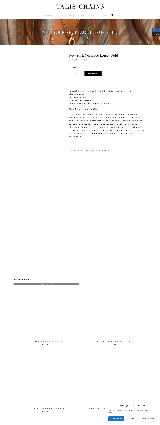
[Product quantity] (75, 73)
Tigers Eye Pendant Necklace (46, 341)
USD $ (155, 34)
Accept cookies (116, 419)
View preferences (149, 419)
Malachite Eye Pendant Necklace (46, 408)
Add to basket (93, 73)
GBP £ (155, 30)
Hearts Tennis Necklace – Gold (114, 341)
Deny (132, 419)
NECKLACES (103, 150)
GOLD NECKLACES (88, 150)
